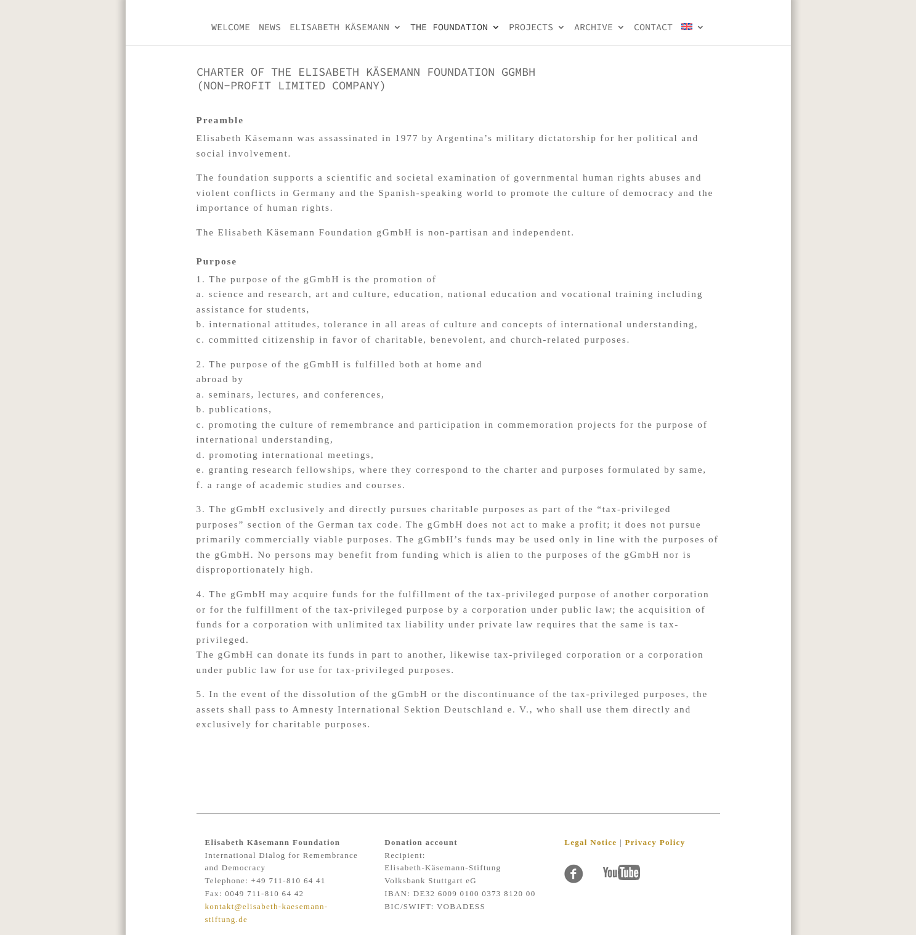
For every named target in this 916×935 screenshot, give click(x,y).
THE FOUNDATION (449, 28)
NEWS (270, 28)
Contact (653, 28)
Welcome (230, 28)
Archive (593, 28)
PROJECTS (531, 28)
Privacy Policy (655, 842)
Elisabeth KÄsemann (339, 28)
